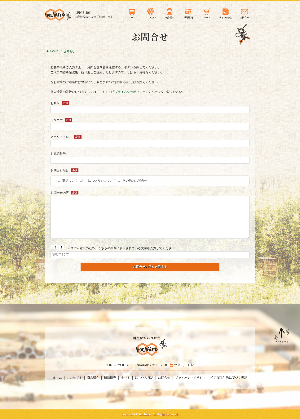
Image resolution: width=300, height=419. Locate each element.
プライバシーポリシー (130, 91)
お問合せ (164, 377)
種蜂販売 (110, 377)
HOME (52, 51)
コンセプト (74, 377)
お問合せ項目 (64, 170)
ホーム (57, 377)
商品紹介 (93, 377)
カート (125, 377)
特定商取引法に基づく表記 (228, 377)
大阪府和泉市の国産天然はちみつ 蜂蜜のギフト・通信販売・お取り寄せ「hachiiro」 (58, 14)
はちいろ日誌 (144, 377)
